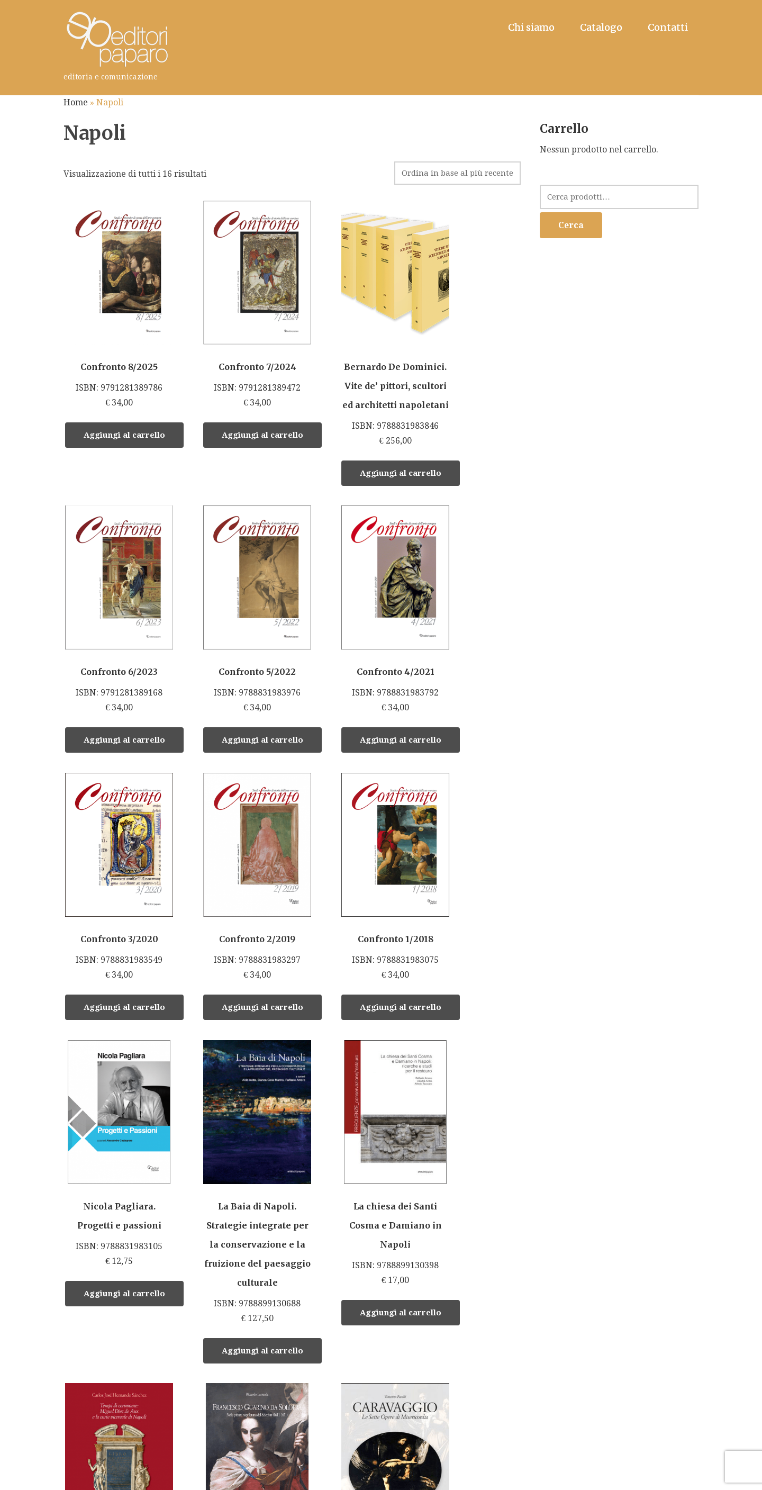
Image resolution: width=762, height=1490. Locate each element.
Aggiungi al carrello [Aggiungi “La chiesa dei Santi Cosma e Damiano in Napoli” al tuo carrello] (488, 1014)
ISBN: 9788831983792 (232, 613)
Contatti (668, 27)
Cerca (571, 225)
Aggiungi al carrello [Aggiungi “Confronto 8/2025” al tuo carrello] (124, 412)
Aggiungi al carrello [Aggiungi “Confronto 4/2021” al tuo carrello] (246, 732)
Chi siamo (531, 27)
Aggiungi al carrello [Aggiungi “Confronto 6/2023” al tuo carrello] (488, 412)
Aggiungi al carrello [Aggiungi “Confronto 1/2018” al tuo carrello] (124, 976)
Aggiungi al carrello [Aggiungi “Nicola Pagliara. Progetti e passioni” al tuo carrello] (246, 995)
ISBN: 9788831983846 (354, 331)
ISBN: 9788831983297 (475, 613)
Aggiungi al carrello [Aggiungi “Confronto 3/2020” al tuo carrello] (367, 732)
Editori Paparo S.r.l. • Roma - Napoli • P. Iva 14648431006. (240, 1477)
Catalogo (601, 27)
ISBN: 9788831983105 (232, 867)
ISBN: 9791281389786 (111, 293)
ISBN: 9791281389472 (232, 293)
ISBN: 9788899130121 (475, 1213)
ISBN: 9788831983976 (111, 613)
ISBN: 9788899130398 (475, 876)
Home (76, 102)
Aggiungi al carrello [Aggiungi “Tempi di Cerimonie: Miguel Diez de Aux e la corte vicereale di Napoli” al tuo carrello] (124, 1406)
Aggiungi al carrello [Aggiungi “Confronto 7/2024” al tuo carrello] (246, 412)
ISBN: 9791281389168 (475, 293)
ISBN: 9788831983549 (354, 613)
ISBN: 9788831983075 (111, 857)
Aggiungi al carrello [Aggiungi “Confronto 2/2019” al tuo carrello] (488, 732)
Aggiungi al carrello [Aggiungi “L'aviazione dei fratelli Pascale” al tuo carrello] (488, 1348)
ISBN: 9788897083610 (232, 1206)
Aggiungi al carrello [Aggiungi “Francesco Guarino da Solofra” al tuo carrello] (246, 1334)
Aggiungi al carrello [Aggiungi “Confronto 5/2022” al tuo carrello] (124, 732)
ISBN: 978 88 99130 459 (111, 1242)
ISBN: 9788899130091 (354, 1216)
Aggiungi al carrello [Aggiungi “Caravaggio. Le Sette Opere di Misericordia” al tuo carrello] (367, 1353)
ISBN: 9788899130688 (354, 905)
